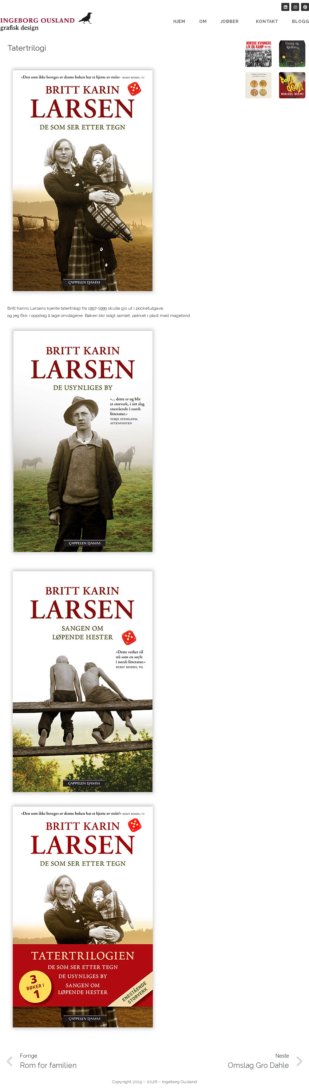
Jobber (231, 21)
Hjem (179, 21)
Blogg (300, 21)
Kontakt (267, 21)
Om (203, 21)
